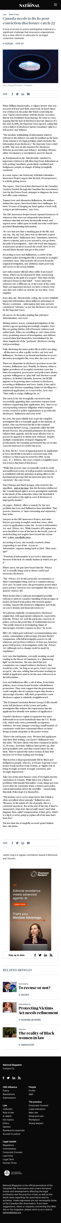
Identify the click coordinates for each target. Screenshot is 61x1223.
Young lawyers (36, 1123)
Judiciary (7, 1109)
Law (4, 14)
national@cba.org (12, 1212)
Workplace (34, 1119)
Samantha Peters (27, 1045)
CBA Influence (10, 1087)
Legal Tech (8, 1159)
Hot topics (23, 984)
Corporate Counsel (12, 1152)
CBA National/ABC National (31, 1020)
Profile (32, 1090)
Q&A (31, 1094)
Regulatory (8, 1145)
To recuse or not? (34, 988)
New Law (33, 1112)
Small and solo (36, 1116)
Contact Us (8, 1068)
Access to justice (11, 1134)
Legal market (9, 1141)
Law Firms (8, 1156)
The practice (35, 1102)
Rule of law (14, 14)
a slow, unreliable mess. (19, 537)
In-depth (7, 1116)
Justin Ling (9, 43)
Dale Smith (25, 994)
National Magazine (12, 1065)
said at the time (21, 488)
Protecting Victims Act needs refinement (38, 1010)
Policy (6, 1090)
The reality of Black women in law (36, 1036)
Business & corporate (14, 1130)
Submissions (25, 1004)
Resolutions (9, 1094)
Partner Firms (10, 1163)
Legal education (37, 1109)
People (32, 1087)
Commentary (9, 1148)
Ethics (6, 1123)
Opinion (22, 1029)
